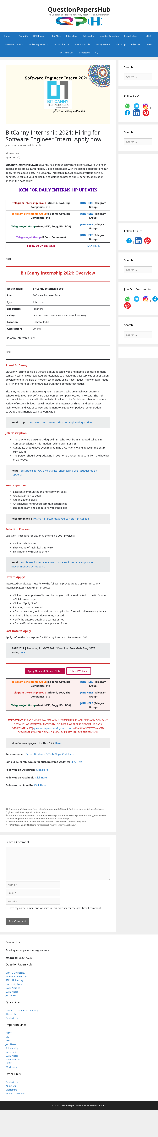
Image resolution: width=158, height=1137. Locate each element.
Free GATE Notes (16, 44)
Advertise (135, 44)
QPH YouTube (66, 52)
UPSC (151, 36)
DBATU (9, 1033)
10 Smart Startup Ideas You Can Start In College (61, 518)
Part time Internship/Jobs (81, 808)
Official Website (78, 671)
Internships (71, 35)
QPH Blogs (41, 36)
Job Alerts (11, 995)
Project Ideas (133, 36)
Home (10, 36)
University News (40, 44)
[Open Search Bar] (96, 52)
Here (58, 743)
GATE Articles (63, 44)
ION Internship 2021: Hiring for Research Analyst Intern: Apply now (42, 824)
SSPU (8, 1040)
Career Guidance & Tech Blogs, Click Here (50, 754)
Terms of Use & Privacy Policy (22, 1010)
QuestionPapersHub (79, 9)
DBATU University (15, 972)
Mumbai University (16, 976)
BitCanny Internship (47, 815)
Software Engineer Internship (20, 818)
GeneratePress (98, 1105)
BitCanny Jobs (91, 815)
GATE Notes (12, 991)
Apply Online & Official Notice (45, 671)
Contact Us (84, 52)
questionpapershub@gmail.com (52, 728)
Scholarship (88, 35)
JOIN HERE (86, 203)
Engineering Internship (20, 808)
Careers (149, 44)
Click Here (76, 762)
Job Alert (56, 35)
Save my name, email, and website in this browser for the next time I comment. (55, 908)
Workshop (121, 44)
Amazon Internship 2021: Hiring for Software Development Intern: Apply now (47, 821)
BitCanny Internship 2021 (70, 815)
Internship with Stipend (56, 808)
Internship (38, 808)
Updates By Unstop (109, 35)
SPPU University (14, 980)
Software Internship (46, 818)
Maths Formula (82, 44)
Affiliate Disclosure (16, 1093)
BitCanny (13, 815)
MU (7, 1036)
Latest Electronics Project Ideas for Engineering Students (60, 422)
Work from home (38, 812)
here (22, 652)
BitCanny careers (27, 815)
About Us (23, 35)
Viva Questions (102, 44)
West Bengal (63, 818)
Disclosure (11, 1089)
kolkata (102, 815)
